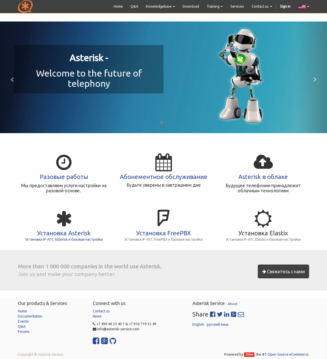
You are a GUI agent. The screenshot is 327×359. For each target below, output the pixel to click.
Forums (24, 332)
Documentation (30, 316)
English (198, 324)
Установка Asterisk (64, 233)
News (97, 316)
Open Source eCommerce (287, 354)
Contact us (101, 311)
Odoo (249, 354)
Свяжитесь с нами (283, 271)
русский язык (218, 324)
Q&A (22, 326)
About (232, 304)
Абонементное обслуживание (163, 176)
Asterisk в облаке (263, 176)
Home (22, 311)
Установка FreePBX (163, 233)
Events (23, 321)
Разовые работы (64, 176)
